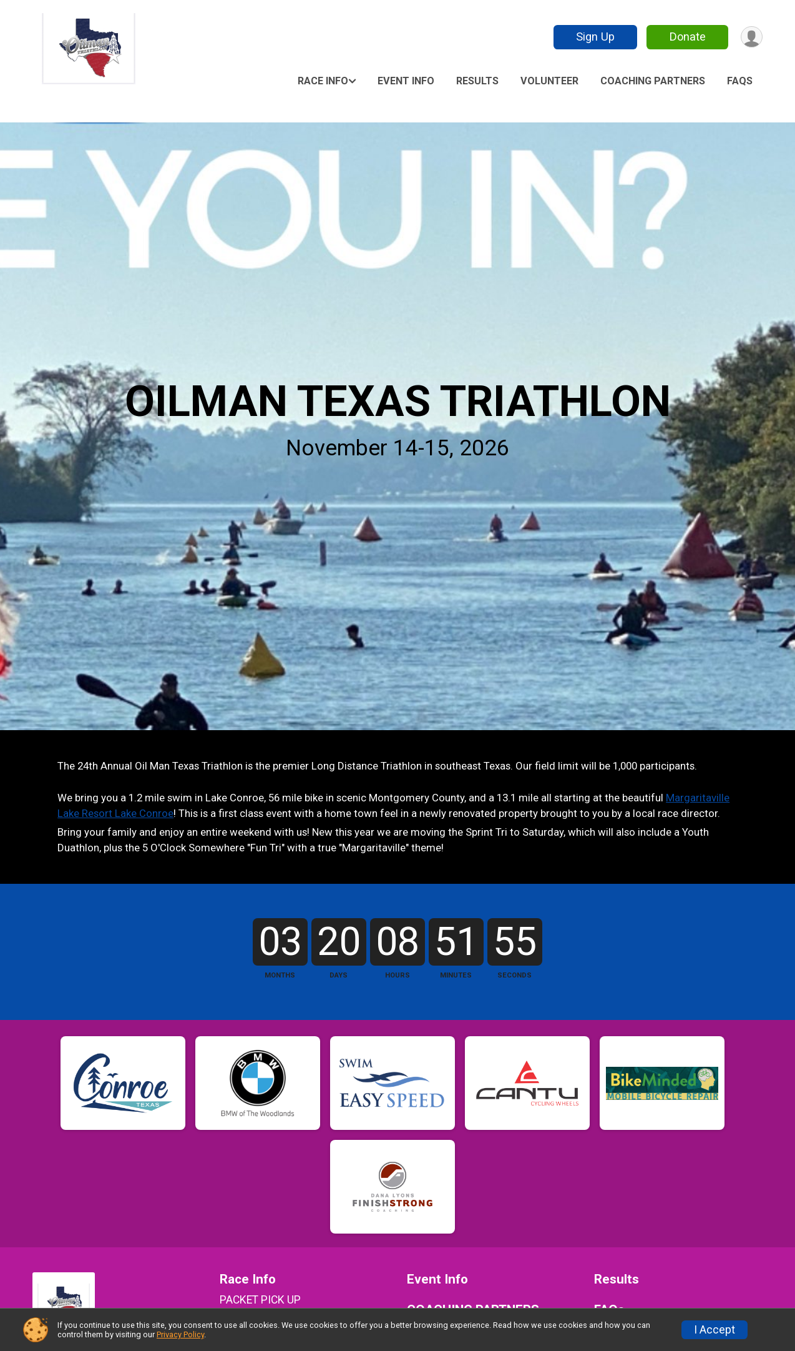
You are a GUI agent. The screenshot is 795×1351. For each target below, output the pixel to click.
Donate (686, 36)
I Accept (714, 1330)
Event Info (406, 81)
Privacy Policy (180, 1334)
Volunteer (549, 81)
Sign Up (594, 36)
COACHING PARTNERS (652, 81)
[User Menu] (751, 37)
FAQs (740, 81)
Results (477, 81)
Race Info (323, 81)
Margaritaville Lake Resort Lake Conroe (197, 820)
